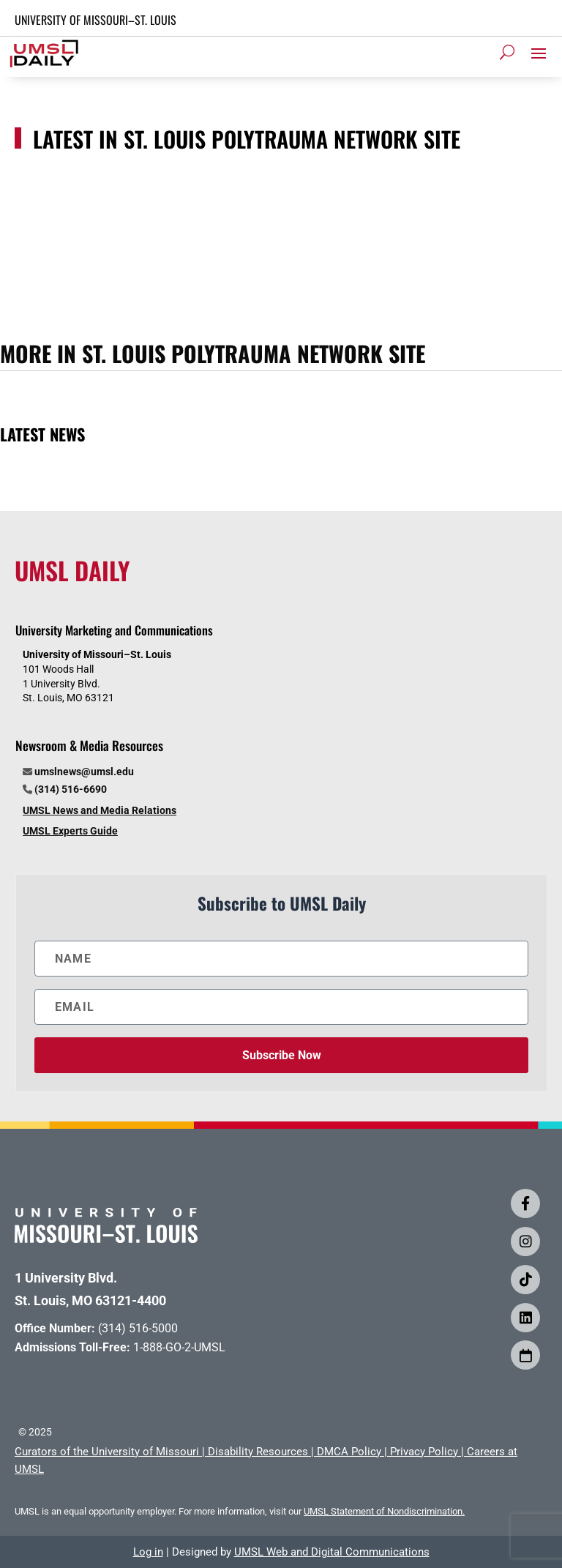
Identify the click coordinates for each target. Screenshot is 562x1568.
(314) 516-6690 (70, 789)
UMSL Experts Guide (70, 831)
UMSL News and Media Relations (99, 810)
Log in (148, 1551)
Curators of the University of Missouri (107, 1451)
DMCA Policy (349, 1451)
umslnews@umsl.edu (84, 771)
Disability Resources (258, 1451)
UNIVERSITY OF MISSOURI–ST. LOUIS (95, 20)
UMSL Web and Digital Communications (332, 1551)
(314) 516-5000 (138, 1328)
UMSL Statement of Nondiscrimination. (384, 1511)
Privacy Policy (424, 1451)
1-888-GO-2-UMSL (179, 1347)
